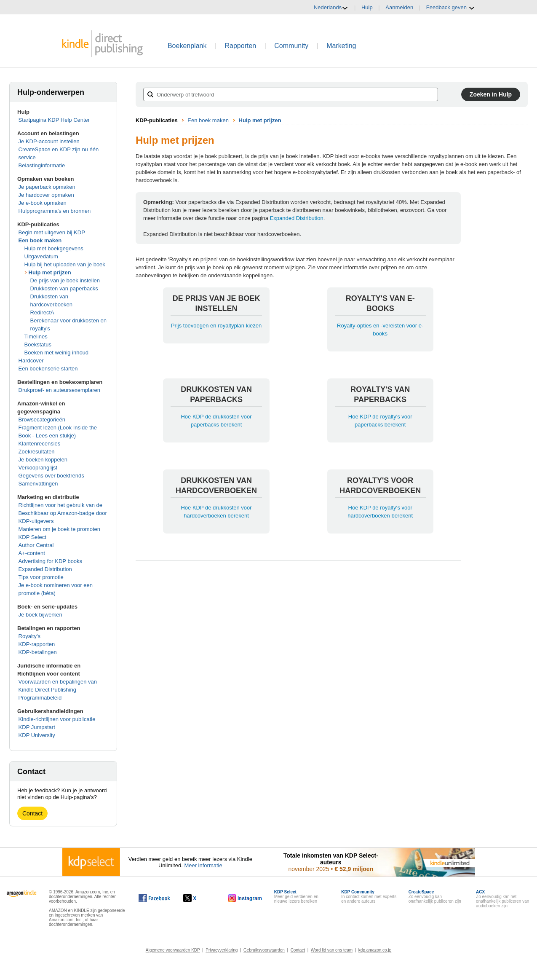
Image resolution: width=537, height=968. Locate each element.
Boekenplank (187, 45)
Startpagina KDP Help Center (54, 120)
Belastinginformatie (42, 165)
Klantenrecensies (40, 443)
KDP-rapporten (37, 644)
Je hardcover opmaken (46, 195)
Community (291, 45)
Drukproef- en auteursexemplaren (59, 390)
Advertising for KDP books (51, 561)
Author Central (36, 545)
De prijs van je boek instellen (65, 280)
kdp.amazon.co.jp (374, 950)
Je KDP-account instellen (49, 141)
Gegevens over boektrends (51, 475)
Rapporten (240, 45)
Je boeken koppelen (43, 459)
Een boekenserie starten (48, 368)
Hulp (367, 7)
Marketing (341, 45)
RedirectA (42, 312)
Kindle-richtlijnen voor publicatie (57, 719)
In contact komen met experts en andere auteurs (368, 897)
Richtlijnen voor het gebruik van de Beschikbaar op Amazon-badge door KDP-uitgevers (63, 513)
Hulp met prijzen (50, 272)
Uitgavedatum (41, 256)
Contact (32, 813)
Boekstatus (37, 344)
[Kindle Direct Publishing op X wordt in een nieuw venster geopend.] (198, 898)
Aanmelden (399, 7)
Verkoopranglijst (38, 467)
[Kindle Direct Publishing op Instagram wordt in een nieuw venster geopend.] (245, 898)
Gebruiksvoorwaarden (264, 950)
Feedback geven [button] (450, 7)
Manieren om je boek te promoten (59, 529)
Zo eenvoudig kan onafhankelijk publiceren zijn (435, 897)
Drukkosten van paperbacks (64, 288)
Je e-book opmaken (43, 203)
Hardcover (31, 360)
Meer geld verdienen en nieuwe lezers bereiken (296, 897)
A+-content (32, 553)
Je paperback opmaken (47, 187)
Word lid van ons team (332, 950)
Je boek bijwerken (40, 614)
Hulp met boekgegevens (53, 248)
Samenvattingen (38, 483)
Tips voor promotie (41, 577)
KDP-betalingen (38, 652)
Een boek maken (40, 240)
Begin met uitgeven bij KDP (52, 232)
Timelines (36, 336)
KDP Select (32, 537)
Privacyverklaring (222, 950)
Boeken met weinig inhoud (56, 352)
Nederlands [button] (331, 7)
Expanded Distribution (45, 569)
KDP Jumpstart (37, 727)
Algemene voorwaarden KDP (173, 950)
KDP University (37, 735)
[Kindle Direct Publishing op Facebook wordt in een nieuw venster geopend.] (154, 898)
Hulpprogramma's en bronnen (55, 211)
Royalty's (29, 636)
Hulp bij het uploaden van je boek (64, 264)
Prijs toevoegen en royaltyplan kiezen (216, 325)
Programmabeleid (40, 697)
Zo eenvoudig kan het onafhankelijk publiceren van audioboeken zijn (502, 899)
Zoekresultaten (37, 451)
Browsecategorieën (42, 419)
